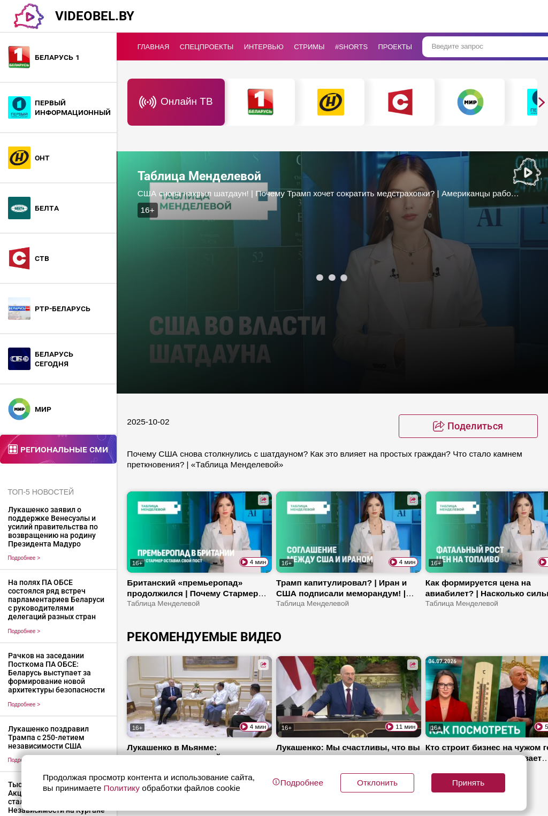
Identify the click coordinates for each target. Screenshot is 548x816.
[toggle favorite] (468, 426)
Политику (121, 787)
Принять (468, 782)
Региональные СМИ (64, 449)
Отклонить (377, 782)
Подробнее (24, 558)
